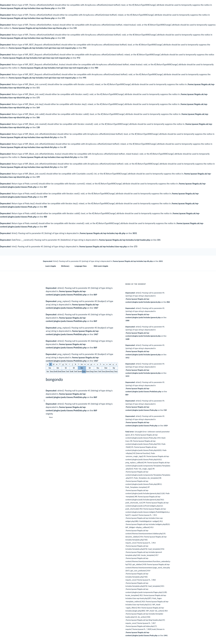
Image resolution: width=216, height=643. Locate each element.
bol (75, 371)
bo (82, 368)
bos (96, 371)
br (90, 368)
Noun (51, 417)
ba (50, 368)
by (114, 368)
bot (99, 371)
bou (104, 371)
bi (66, 368)
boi (67, 371)
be (58, 368)
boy (112, 371)
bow (108, 371)
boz (116, 371)
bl (74, 368)
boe (63, 371)
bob (55, 371)
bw (106, 368)
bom (80, 371)
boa (52, 371)
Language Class (82, 266)
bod (59, 371)
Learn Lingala (50, 266)
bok (71, 371)
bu (98, 368)
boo (88, 371)
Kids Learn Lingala (101, 266)
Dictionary (65, 266)
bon (84, 371)
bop (92, 371)
